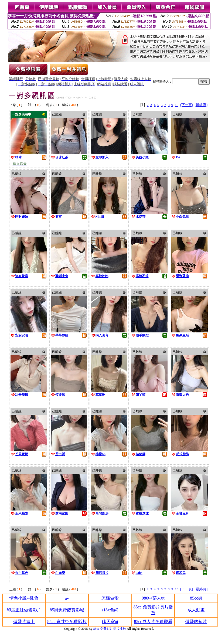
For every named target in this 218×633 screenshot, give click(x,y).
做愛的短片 (196, 621)
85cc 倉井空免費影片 (67, 621)
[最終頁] (201, 105)
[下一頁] (186, 105)
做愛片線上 (24, 621)
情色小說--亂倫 (23, 598)
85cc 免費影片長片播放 (110, 629)
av (67, 598)
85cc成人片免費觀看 (153, 621)
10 (176, 105)
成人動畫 (196, 610)
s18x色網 (110, 610)
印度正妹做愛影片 (24, 610)
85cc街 (196, 598)
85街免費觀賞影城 (67, 610)
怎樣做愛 (110, 598)
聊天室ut (110, 621)
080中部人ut (153, 598)
